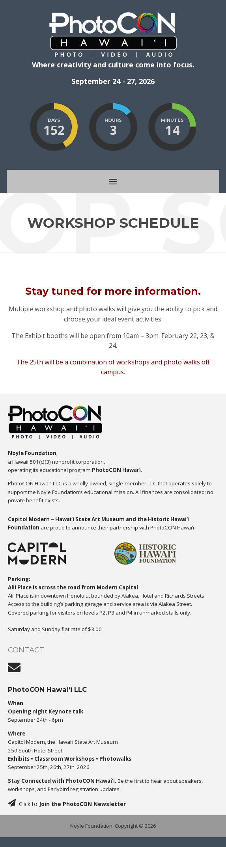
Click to (67, 804)
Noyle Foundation (91, 825)
